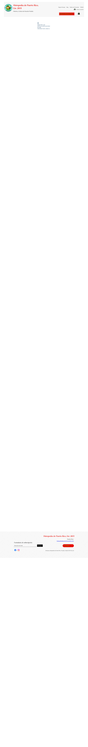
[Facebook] (15, 550)
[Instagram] (18, 550)
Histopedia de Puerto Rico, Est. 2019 (58, 536)
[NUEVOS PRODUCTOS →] (67, 13)
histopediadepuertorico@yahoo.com (65, 541)
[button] (79, 13)
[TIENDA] (68, 545)
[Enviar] (40, 546)
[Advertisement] (38, 577)
